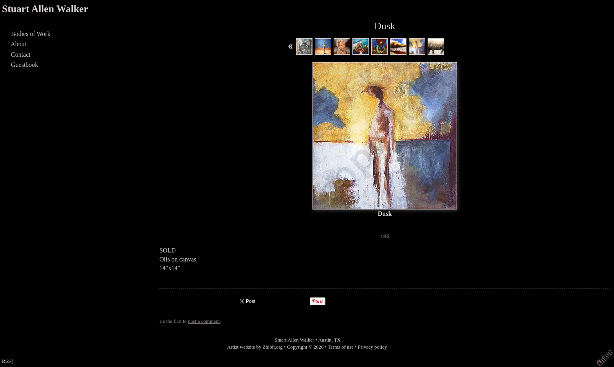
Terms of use (341, 347)
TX (337, 340)
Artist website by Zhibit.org (255, 347)
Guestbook (24, 64)
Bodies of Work (31, 33)
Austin (325, 340)
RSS (6, 361)
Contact (21, 54)
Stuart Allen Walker (45, 8)
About (18, 44)
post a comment (204, 321)
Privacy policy (372, 347)
